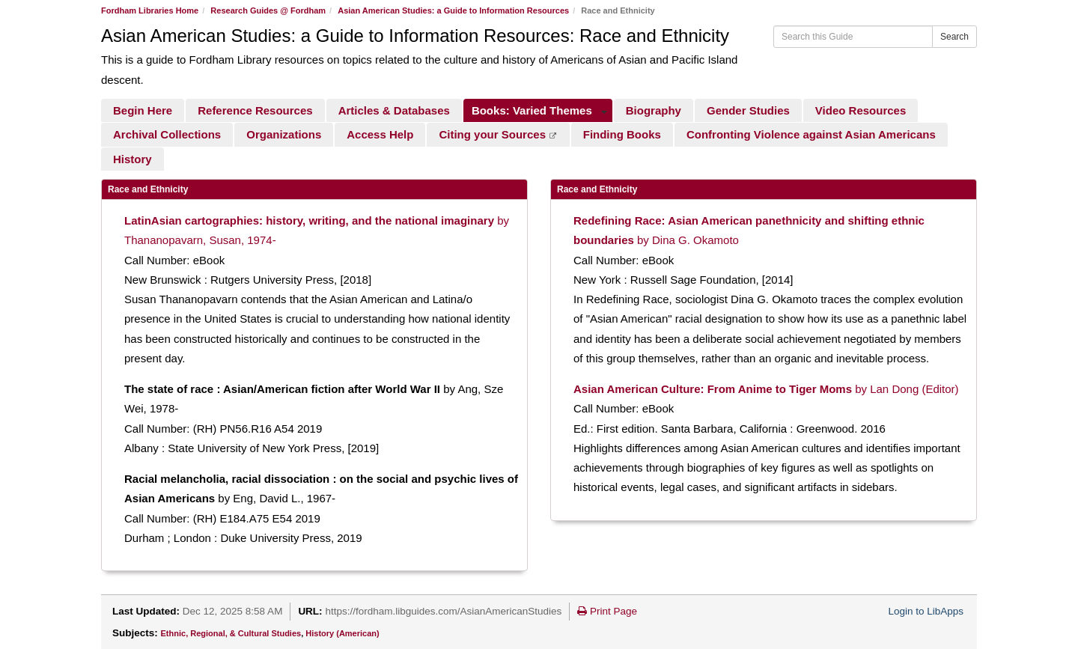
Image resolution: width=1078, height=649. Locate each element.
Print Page (607, 611)
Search (954, 36)
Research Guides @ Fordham (268, 10)
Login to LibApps (925, 611)
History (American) (342, 633)
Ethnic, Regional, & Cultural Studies (231, 633)
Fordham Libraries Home (149, 10)
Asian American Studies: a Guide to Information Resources (453, 10)
